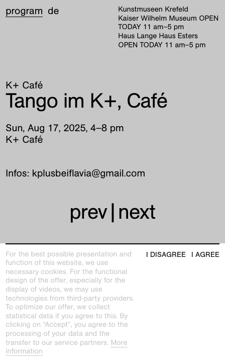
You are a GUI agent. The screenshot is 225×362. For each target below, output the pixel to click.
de (53, 11)
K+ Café (24, 85)
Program (24, 11)
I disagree (166, 254)
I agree (205, 254)
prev (88, 212)
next (136, 212)
